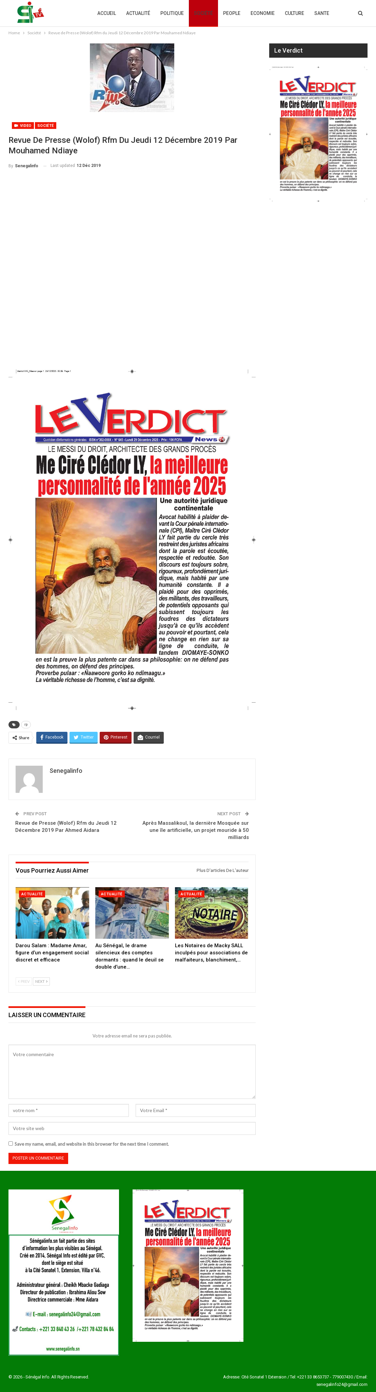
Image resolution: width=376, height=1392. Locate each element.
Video (23, 125)
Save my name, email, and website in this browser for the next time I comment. (92, 1144)
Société (203, 13)
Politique (172, 13)
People (231, 13)
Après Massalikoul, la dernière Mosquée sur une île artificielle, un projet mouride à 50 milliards (195, 830)
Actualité (138, 13)
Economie (263, 13)
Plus (320, 13)
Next (41, 981)
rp (25, 724)
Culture (294, 13)
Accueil (106, 13)
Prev (23, 981)
